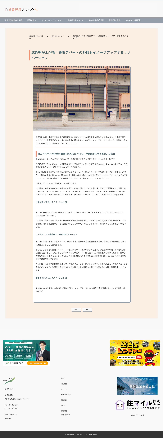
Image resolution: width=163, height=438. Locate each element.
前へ (76, 309)
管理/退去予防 (114, 20)
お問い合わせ (65, 415)
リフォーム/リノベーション (52, 20)
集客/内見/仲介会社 (96, 20)
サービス (64, 389)
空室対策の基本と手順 (13, 20)
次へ (87, 309)
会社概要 (64, 384)
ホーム (63, 378)
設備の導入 (31, 20)
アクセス (64, 405)
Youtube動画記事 (132, 20)
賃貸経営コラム (66, 395)
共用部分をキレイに (75, 20)
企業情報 (64, 400)
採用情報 (64, 411)
